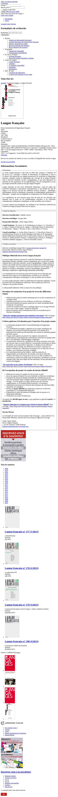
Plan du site (8, 787)
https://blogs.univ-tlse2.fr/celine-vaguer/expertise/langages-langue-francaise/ (27, 317)
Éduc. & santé (9, 71)
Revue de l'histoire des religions (19, 45)
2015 (6, 488)
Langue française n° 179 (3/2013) (21, 604)
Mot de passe (5, 7)
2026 (6, 468)
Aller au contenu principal (9, 2)
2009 (6, 499)
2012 (6, 494)
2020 (6, 479)
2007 (6, 503)
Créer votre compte (7, 15)
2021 (6, 477)
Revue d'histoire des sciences (18, 47)
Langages (12, 63)
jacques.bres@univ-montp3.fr (36, 248)
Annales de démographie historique (20, 40)
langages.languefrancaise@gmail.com (14, 251)
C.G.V (7, 779)
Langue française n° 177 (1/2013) (21, 531)
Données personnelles (12, 783)
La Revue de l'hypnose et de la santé (20, 74)
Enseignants (9, 19)
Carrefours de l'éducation (17, 73)
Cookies (7, 785)
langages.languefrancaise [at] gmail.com (15, 426)
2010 (6, 497)
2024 (6, 472)
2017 (6, 485)
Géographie (8, 49)
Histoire (7, 38)
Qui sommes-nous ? (11, 728)
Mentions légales (10, 776)
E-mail (3, 5)
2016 (6, 486)
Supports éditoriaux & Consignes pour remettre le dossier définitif (26, 404)
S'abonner (4, 155)
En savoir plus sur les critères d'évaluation (17, 364)
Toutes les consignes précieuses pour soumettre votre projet (23, 315)
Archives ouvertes (10, 778)
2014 (6, 490)
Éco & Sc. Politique (11, 54)
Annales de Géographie (16, 51)
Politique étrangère (15, 56)
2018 (6, 483)
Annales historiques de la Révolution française (24, 42)
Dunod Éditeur (9, 735)
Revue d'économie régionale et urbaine (21, 58)
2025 (6, 470)
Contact (7, 729)
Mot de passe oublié (13, 11)
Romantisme (13, 69)
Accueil (3, 83)
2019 (6, 481)
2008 (6, 501)
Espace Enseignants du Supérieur (15, 733)
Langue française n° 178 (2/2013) (21, 568)
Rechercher (5, 33)
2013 (6, 492)
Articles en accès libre (8, 162)
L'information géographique (18, 53)
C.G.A (7, 781)
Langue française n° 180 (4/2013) (21, 641)
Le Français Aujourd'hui (16, 65)
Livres (7, 20)
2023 (6, 474)
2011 (6, 495)
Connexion (4, 3)
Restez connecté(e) (9, 10)
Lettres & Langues (11, 60)
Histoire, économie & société (18, 44)
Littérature (12, 67)
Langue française (14, 62)
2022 (6, 476)
